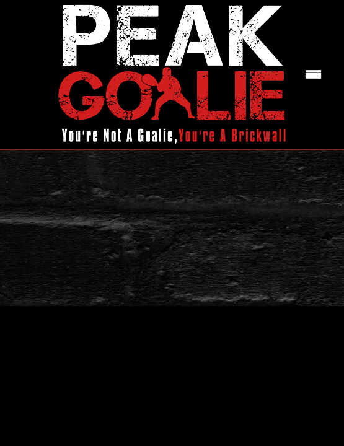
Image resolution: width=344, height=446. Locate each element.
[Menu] (313, 74)
